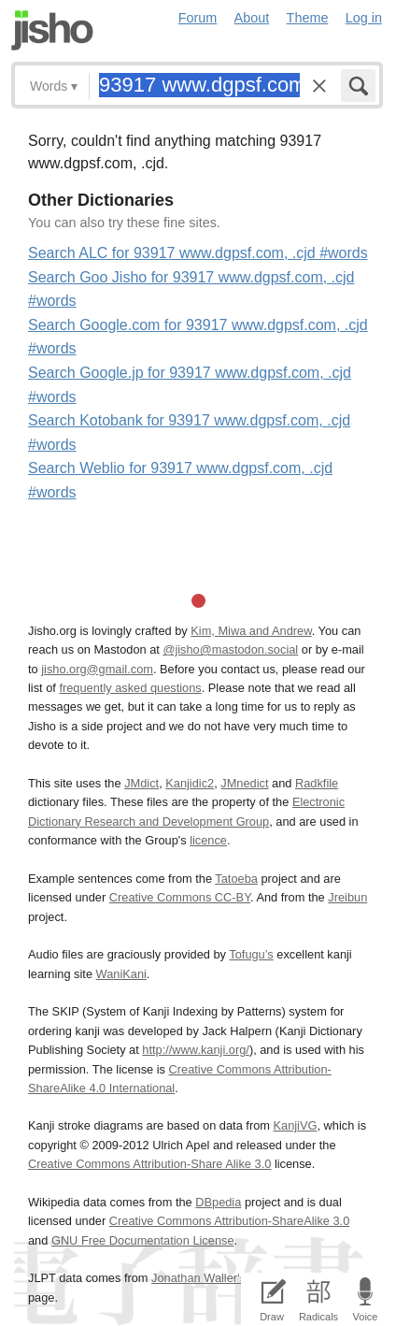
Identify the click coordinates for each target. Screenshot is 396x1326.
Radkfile (316, 783)
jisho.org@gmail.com (97, 669)
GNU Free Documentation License (142, 1240)
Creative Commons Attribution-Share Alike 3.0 (149, 1164)
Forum (198, 17)
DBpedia (218, 1202)
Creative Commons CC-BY (179, 897)
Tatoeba (236, 879)
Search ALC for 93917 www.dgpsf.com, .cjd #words (198, 253)
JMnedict (244, 783)
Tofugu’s (251, 954)
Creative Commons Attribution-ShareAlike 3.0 (229, 1221)
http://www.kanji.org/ (195, 1050)
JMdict (141, 783)
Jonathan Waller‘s (198, 1278)
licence (208, 840)
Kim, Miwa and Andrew (251, 631)
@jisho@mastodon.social (230, 649)
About (252, 17)
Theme (308, 17)
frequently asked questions (130, 688)
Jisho (52, 30)
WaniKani (121, 974)
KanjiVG (295, 1125)
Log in (364, 17)
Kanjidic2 (189, 783)
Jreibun (347, 897)
